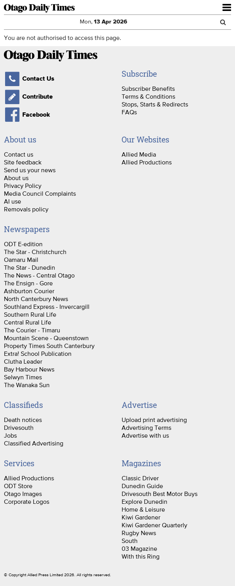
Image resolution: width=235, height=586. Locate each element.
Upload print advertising (154, 419)
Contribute (28, 97)
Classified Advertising (33, 443)
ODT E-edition (23, 243)
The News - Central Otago (39, 275)
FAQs (129, 111)
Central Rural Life (27, 322)
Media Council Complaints (40, 193)
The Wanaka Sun (27, 384)
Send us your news (30, 169)
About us (16, 177)
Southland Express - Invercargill (47, 306)
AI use (12, 201)
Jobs (10, 435)
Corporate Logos (26, 501)
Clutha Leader (23, 361)
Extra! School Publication (38, 353)
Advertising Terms (146, 427)
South (130, 540)
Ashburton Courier (29, 290)
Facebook (27, 115)
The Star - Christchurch (35, 251)
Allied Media (139, 154)
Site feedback (22, 162)
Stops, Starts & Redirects (155, 104)
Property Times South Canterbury (49, 345)
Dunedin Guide (142, 485)
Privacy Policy (22, 185)
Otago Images (23, 493)
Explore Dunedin (144, 501)
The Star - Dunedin (29, 267)
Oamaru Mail (21, 259)
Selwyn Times (23, 376)
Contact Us (29, 79)
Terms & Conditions (148, 96)
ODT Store (18, 485)
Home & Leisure (143, 509)
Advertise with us (145, 435)
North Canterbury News (36, 298)
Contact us (18, 154)
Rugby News (139, 532)
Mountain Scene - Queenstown (46, 337)
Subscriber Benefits (148, 88)
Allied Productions (147, 162)
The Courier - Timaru (32, 330)
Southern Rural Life (30, 314)
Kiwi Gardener (141, 517)
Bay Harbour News (29, 369)
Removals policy (26, 209)
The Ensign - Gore (28, 283)
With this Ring (141, 556)
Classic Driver (140, 477)
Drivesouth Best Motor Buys (159, 493)
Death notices (23, 419)
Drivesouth (19, 427)
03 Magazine (139, 548)
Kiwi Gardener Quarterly (154, 524)
